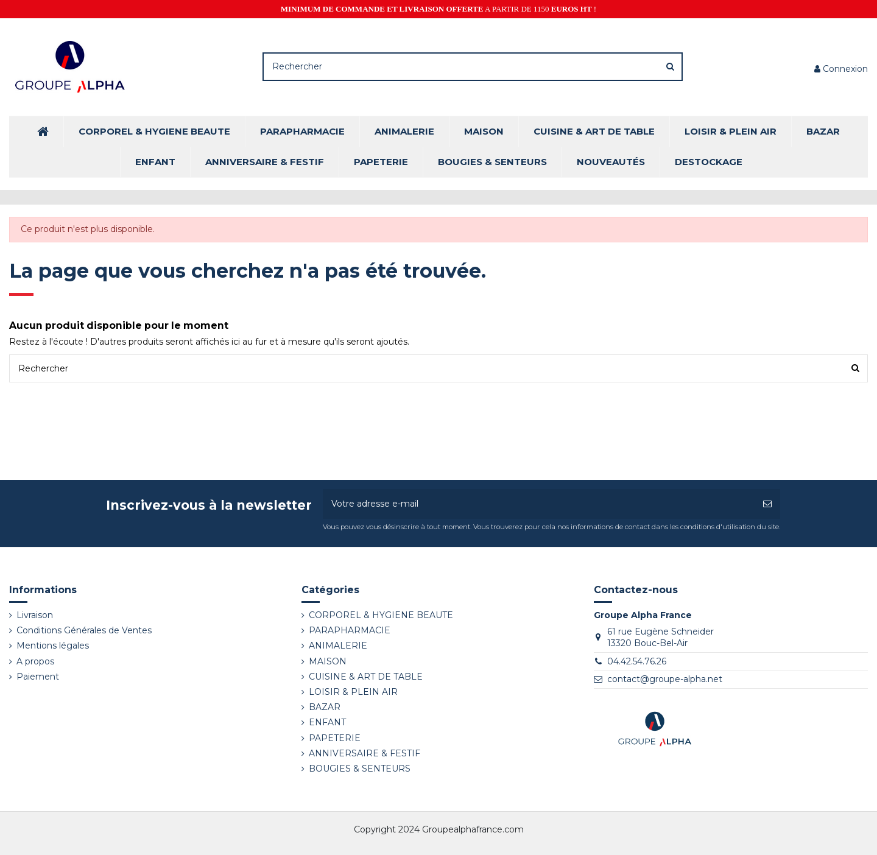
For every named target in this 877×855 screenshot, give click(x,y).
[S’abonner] (767, 504)
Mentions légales (52, 645)
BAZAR (324, 707)
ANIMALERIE (338, 645)
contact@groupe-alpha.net (664, 679)
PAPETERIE (335, 738)
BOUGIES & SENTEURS (359, 768)
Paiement (37, 676)
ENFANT (327, 722)
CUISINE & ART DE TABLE (366, 676)
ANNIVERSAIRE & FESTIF (364, 753)
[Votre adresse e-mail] (539, 504)
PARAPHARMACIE (349, 630)
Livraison (34, 615)
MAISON (328, 661)
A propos (35, 661)
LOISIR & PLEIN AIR (353, 691)
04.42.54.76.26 (636, 661)
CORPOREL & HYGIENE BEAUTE (381, 615)
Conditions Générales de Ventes (84, 630)
